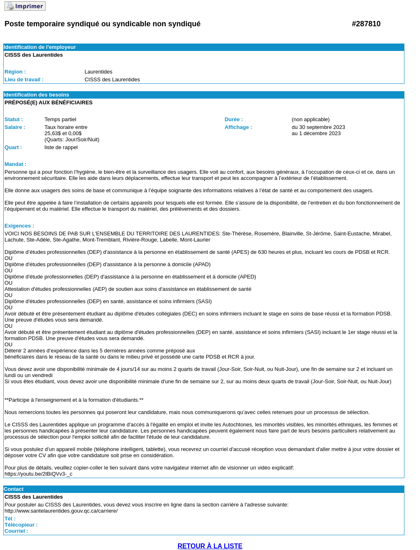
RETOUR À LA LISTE (210, 546)
